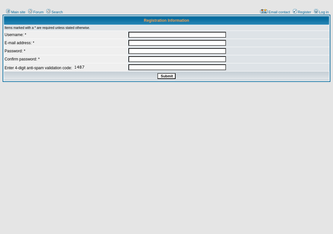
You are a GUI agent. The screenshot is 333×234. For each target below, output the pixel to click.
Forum (36, 12)
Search (55, 12)
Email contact (275, 12)
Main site (15, 12)
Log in (321, 12)
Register (302, 12)
